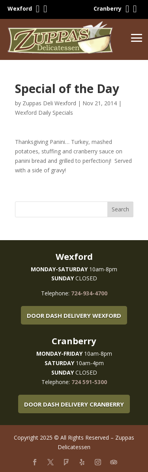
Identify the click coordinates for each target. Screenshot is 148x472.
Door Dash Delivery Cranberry (74, 404)
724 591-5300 (89, 382)
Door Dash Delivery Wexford (74, 315)
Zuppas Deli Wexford (49, 103)
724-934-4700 (89, 293)
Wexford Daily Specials (44, 112)
